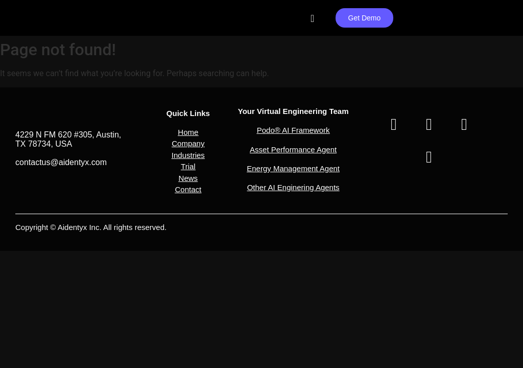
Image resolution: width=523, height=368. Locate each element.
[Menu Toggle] (312, 18)
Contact (188, 189)
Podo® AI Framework (293, 130)
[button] (188, 138)
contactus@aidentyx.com (61, 162)
